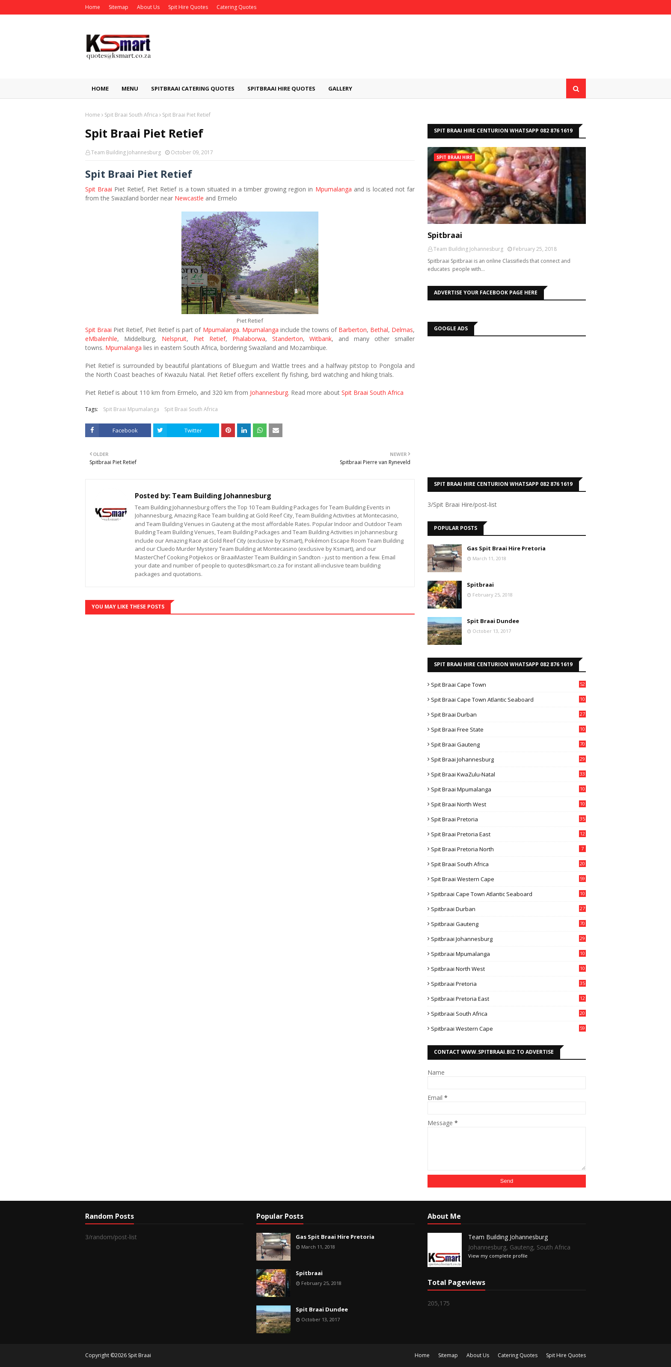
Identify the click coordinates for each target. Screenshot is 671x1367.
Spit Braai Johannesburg (508, 759)
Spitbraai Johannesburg (508, 939)
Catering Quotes (236, 7)
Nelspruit (174, 339)
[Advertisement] (507, 404)
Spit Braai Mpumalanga (131, 409)
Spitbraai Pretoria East (508, 998)
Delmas (402, 330)
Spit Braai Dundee (493, 621)
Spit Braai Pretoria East (508, 834)
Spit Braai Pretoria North (508, 849)
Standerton (287, 339)
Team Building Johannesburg (126, 152)
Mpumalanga (333, 189)
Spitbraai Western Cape (508, 1028)
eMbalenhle (101, 339)
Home (92, 7)
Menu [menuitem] (130, 88)
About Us (148, 7)
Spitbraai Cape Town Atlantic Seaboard (508, 894)
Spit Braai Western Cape (508, 879)
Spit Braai (98, 189)
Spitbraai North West (508, 969)
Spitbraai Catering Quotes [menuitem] (193, 88)
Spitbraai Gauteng (508, 924)
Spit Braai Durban (508, 714)
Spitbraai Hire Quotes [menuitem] (281, 88)
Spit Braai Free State (508, 729)
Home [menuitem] (100, 88)
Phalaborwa (248, 339)
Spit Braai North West (508, 804)
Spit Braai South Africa (131, 114)
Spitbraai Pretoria (508, 984)
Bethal (379, 330)
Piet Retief (209, 339)
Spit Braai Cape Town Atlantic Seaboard (508, 699)
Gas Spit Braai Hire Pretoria (506, 548)
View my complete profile (498, 1255)
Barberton (352, 330)
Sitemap (118, 7)
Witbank (320, 339)
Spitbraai (445, 235)
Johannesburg (269, 392)
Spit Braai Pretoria (508, 819)
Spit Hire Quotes (188, 7)
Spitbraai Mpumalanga (508, 954)
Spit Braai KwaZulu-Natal (508, 774)
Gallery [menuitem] (340, 88)
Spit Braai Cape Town (508, 684)
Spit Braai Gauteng (508, 744)
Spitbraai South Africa (508, 1013)
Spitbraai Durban (508, 909)
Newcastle (189, 198)
